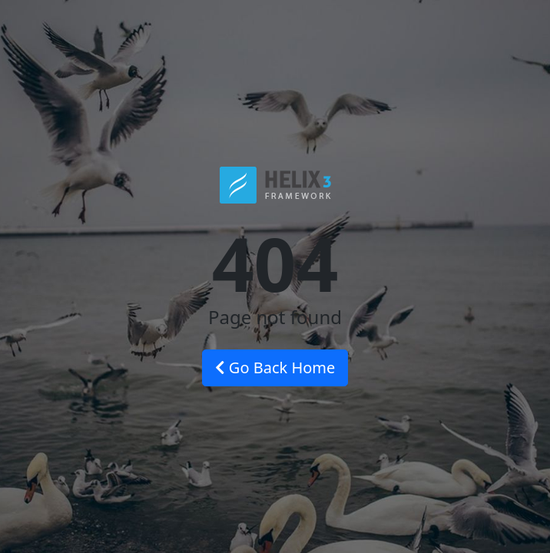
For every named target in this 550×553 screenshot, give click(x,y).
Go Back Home (275, 367)
